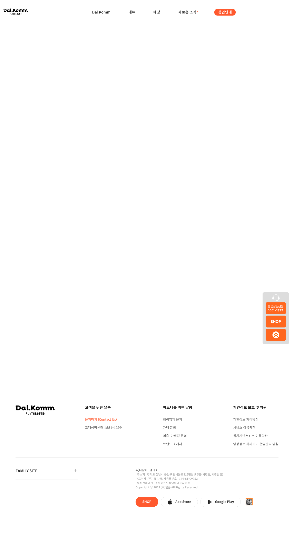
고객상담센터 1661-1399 (103, 428)
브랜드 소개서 (172, 444)
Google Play (220, 502)
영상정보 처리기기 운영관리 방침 (255, 444)
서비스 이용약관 (244, 428)
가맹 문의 (169, 428)
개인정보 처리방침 (245, 419)
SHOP (146, 502)
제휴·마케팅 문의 (175, 436)
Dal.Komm (101, 12)
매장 (156, 12)
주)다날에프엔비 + (146, 470)
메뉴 (131, 12)
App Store (179, 502)
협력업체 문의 (172, 419)
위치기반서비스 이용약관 (250, 436)
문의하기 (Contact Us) (101, 419)
